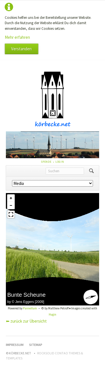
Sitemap (35, 345)
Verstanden (21, 48)
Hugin (52, 314)
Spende (46, 162)
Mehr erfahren (17, 37)
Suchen (91, 171)
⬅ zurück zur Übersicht (26, 321)
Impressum (15, 345)
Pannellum (30, 308)
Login (59, 162)
